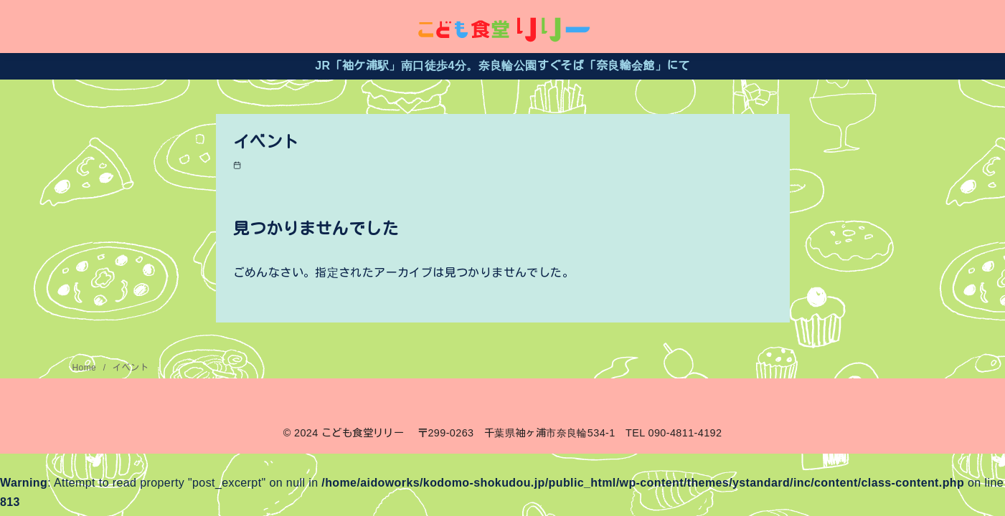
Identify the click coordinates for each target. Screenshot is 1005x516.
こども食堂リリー (362, 433)
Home (85, 368)
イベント (130, 368)
